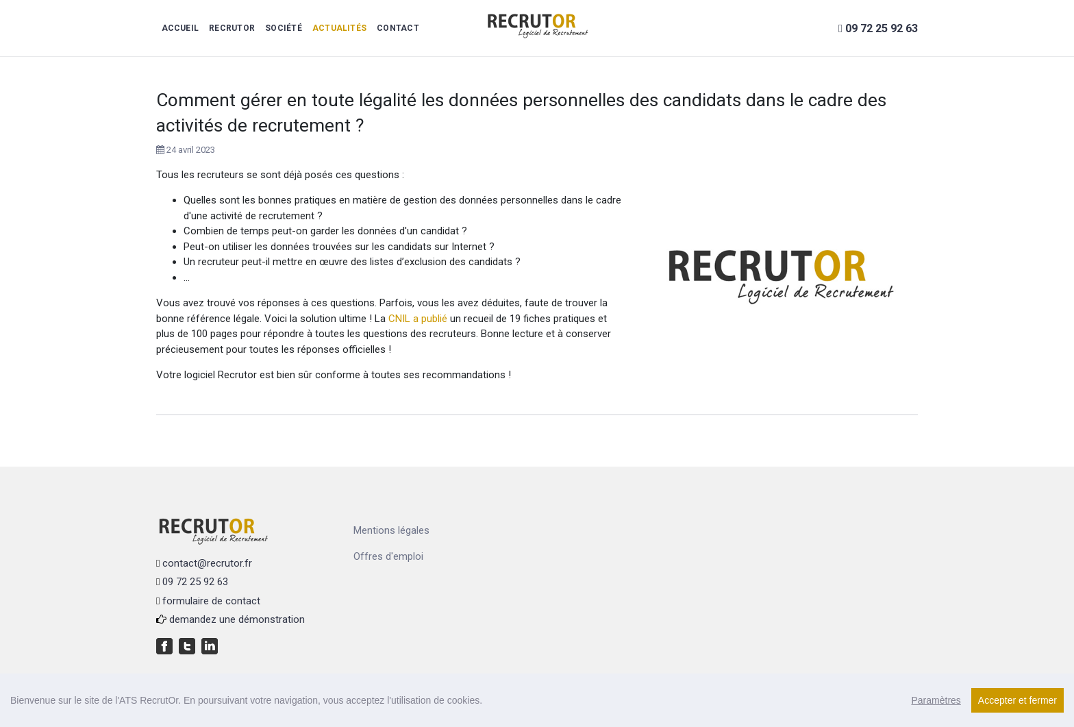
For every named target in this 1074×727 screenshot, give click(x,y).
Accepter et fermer (1017, 700)
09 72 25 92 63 (195, 582)
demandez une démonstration (237, 619)
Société (283, 28)
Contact (398, 28)
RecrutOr (232, 28)
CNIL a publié (417, 318)
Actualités (339, 28)
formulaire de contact (211, 601)
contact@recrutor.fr (207, 563)
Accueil (180, 28)
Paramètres (935, 700)
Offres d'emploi (388, 556)
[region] (537, 700)
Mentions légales (391, 530)
